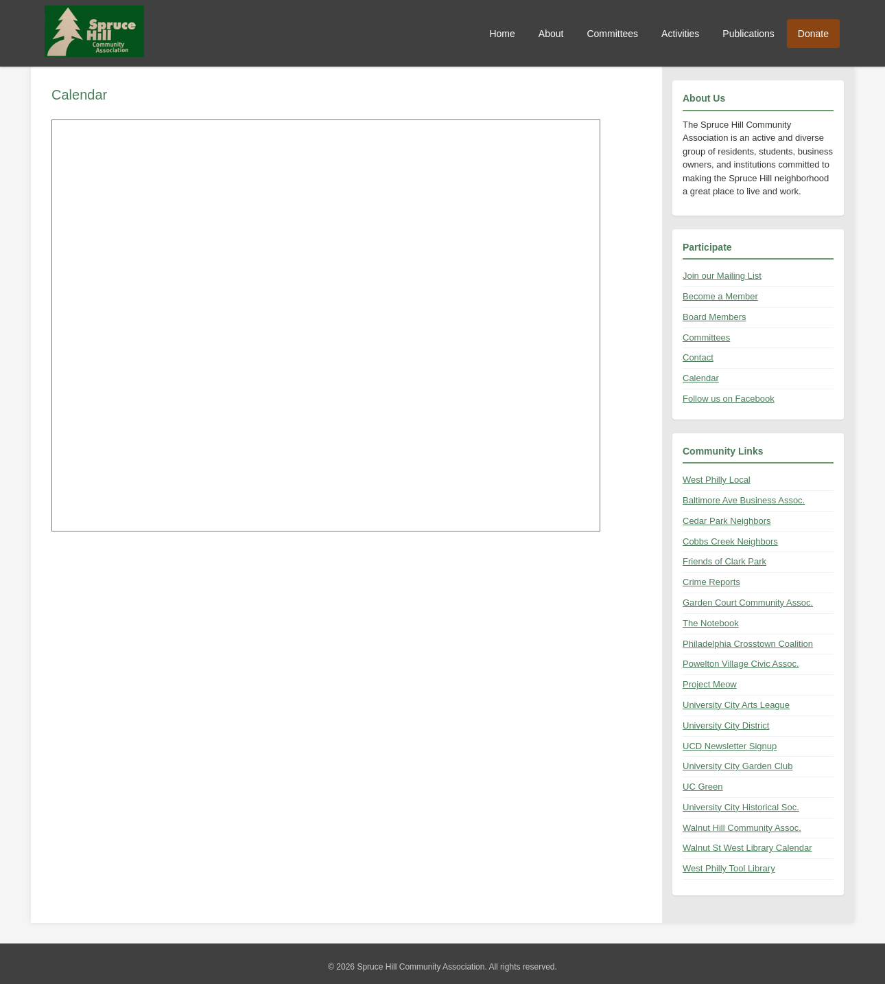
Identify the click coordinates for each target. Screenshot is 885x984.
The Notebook (711, 623)
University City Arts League (736, 705)
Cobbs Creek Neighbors (730, 541)
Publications (748, 33)
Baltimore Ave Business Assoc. (744, 500)
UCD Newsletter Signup (730, 746)
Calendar (701, 378)
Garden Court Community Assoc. (748, 602)
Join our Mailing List (722, 276)
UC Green (703, 786)
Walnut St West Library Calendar (747, 848)
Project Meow (710, 684)
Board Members (714, 317)
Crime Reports (711, 582)
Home (502, 33)
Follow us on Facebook (729, 398)
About (551, 33)
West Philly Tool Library (729, 868)
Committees (612, 33)
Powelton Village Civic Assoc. (741, 664)
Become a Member (720, 296)
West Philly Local (717, 479)
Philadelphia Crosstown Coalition (748, 644)
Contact (698, 357)
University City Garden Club (737, 766)
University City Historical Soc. (741, 807)
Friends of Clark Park (724, 561)
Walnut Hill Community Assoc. (742, 828)
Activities (680, 33)
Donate (813, 33)
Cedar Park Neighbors (727, 521)
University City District (726, 725)
